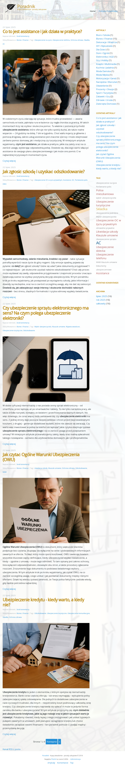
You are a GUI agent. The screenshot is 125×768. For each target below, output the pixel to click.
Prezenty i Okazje (105, 89)
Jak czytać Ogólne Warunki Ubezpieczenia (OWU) (41, 457)
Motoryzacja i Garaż (106, 78)
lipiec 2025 (101, 296)
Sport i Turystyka (104, 92)
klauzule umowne (109, 262)
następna (51, 741)
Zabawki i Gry (103, 96)
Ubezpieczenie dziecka (105, 249)
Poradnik (26, 6)
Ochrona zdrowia (77, 40)
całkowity (101, 303)
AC (4, 44)
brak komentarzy (23, 36)
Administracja (75, 759)
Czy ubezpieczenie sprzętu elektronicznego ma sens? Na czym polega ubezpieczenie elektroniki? (46, 313)
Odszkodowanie (29, 330)
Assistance (67, 180)
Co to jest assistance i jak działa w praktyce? (42, 31)
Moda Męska (102, 74)
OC (73, 180)
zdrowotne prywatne (105, 228)
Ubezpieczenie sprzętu (106, 239)
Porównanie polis (81, 180)
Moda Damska (103, 71)
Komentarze (62, 762)
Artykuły (51, 762)
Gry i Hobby (102, 60)
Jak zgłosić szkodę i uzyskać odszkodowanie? (43, 171)
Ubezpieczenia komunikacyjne (78, 613)
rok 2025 (100, 299)
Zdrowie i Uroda (104, 100)
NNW (4, 472)
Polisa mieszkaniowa (105, 192)
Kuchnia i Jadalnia (105, 67)
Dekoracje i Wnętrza (106, 42)
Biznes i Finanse (22, 40)
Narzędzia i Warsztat (106, 81)
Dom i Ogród (102, 53)
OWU (4, 184)
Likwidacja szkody (40, 468)
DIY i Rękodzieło (104, 45)
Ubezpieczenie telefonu (61, 40)
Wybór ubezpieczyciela (42, 327)
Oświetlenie (102, 85)
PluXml (53, 759)
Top (71, 762)
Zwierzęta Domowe (106, 103)
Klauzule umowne (58, 327)
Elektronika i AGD (105, 56)
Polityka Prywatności (108, 11)
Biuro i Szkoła (103, 35)
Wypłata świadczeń (73, 327)
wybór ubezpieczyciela (106, 198)
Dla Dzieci (101, 49)
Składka (87, 40)
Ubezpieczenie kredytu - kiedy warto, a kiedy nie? (43, 602)
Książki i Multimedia (106, 64)
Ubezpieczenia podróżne (107, 213)
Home (92, 11)
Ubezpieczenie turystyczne (12, 330)
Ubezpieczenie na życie (43, 40)
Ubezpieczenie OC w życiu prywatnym (48, 180)
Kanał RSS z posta (11, 749)
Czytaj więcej (9, 160)
